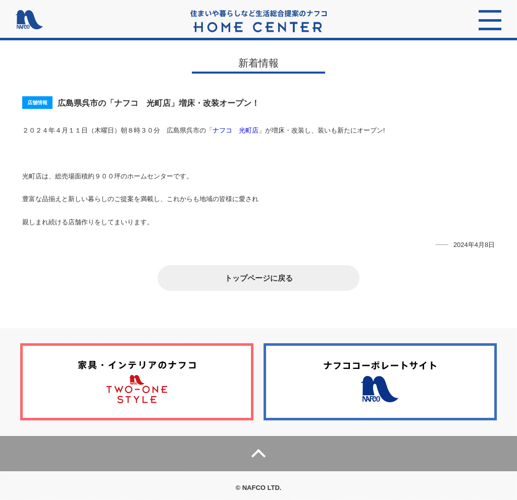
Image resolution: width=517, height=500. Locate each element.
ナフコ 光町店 (235, 130)
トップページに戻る (259, 278)
